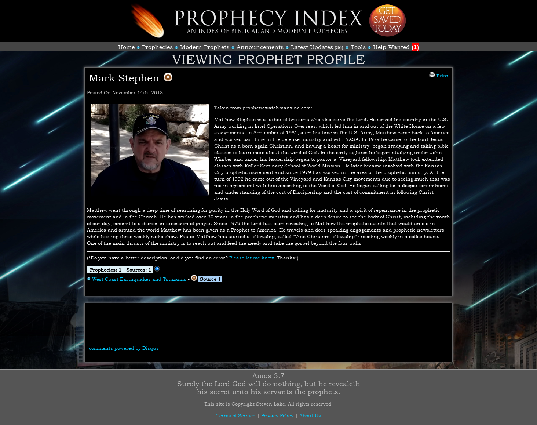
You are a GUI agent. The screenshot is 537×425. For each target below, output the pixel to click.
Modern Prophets (204, 47)
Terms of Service (235, 415)
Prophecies (157, 47)
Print (438, 75)
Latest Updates (312, 47)
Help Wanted (396, 47)
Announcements (260, 47)
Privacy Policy (277, 415)
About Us (310, 415)
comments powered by (124, 348)
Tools (358, 47)
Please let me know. (252, 257)
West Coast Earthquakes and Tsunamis (139, 279)
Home (126, 47)
